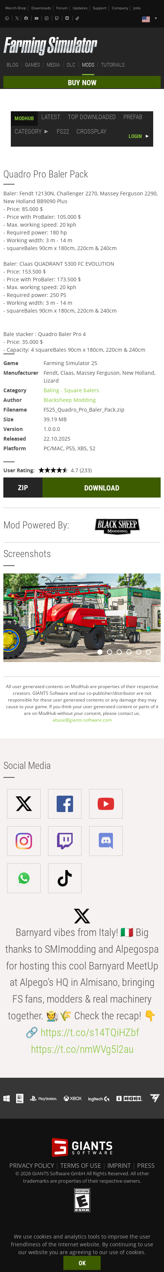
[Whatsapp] (7, 18)
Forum (61, 8)
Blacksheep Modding (70, 399)
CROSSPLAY (91, 131)
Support (100, 8)
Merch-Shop (15, 8)
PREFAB (132, 117)
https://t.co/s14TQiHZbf (90, 1032)
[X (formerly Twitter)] (17, 18)
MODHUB (24, 118)
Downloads (41, 8)
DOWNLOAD (101, 487)
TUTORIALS (112, 65)
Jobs (137, 8)
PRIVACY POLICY (31, 1165)
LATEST (50, 117)
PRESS (146, 1165)
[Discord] (67, 18)
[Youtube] (37, 18)
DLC (71, 65)
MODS (88, 65)
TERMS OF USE (80, 1165)
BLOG (12, 65)
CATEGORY (28, 131)
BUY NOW (82, 82)
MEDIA (53, 65)
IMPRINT (119, 1165)
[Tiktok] (78, 18)
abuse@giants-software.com (82, 720)
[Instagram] (47, 18)
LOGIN (135, 136)
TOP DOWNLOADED (92, 117)
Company (120, 8)
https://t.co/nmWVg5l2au (82, 1049)
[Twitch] (57, 18)
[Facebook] (26, 18)
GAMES (32, 65)
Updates (80, 8)
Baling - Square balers (71, 390)
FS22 (63, 131)
